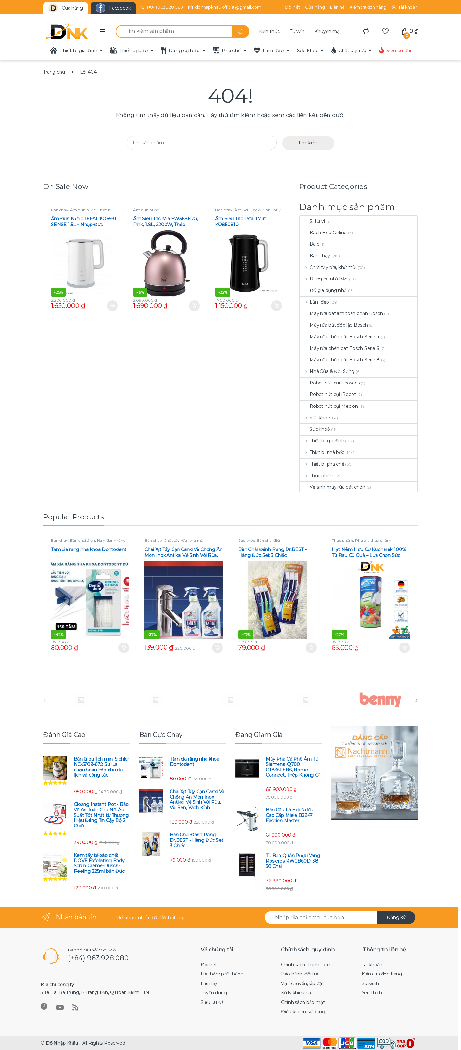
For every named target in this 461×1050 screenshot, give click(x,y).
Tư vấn (297, 31)
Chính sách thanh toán (305, 964)
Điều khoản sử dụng (303, 1011)
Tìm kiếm (308, 143)
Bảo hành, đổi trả (299, 974)
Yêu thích (372, 993)
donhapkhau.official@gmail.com (224, 7)
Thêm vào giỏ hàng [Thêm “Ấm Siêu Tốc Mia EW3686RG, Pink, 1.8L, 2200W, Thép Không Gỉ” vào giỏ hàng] (194, 305)
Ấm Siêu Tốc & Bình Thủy (257, 210)
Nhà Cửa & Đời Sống (327, 371)
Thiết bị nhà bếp (322, 452)
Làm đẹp (269, 50)
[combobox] (174, 31)
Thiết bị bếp (129, 50)
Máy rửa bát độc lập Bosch (334, 325)
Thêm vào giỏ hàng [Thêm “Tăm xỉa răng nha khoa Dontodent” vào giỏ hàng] (123, 648)
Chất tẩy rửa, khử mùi (328, 267)
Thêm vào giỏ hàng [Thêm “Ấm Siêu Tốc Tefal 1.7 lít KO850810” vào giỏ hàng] (276, 305)
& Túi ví (312, 221)
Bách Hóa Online (323, 232)
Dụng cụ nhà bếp (324, 279)
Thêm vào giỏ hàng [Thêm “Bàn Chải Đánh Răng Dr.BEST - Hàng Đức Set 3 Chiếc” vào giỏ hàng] (311, 648)
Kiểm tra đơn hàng (368, 7)
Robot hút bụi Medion (329, 406)
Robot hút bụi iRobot (328, 394)
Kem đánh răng (111, 540)
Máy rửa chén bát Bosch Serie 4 (339, 337)
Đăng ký (396, 917)
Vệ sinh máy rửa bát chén (332, 487)
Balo (309, 244)
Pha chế (227, 50)
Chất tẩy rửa (348, 50)
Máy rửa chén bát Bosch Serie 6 (339, 348)
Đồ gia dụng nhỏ (323, 290)
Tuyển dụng (214, 993)
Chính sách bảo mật (303, 1002)
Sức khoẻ (315, 429)
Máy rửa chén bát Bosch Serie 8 (340, 360)
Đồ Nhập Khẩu (62, 1043)
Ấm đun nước (83, 210)
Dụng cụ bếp (180, 50)
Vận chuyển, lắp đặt (302, 983)
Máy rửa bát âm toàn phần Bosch (341, 313)
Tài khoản (404, 7)
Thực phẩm (317, 475)
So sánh (370, 983)
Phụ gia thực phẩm (373, 540)
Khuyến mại (327, 31)
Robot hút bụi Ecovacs (330, 383)
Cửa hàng (315, 7)
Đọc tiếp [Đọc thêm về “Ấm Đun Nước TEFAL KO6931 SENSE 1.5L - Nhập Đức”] (112, 305)
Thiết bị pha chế (322, 464)
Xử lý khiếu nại (296, 993)
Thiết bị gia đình (73, 50)
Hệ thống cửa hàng (222, 974)
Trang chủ (54, 72)
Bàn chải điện (82, 540)
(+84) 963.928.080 (161, 7)
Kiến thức (269, 31)
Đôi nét (292, 7)
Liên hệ (337, 7)
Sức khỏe (308, 50)
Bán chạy (59, 210)
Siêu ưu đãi (395, 50)
